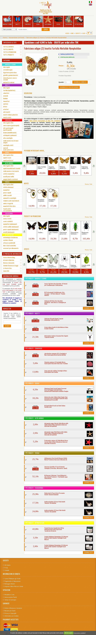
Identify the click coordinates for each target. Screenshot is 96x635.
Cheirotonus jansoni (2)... (63, 233)
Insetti (17, 20)
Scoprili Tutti (88, 308)
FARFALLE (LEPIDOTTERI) (66, 54)
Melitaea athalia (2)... (63, 167)
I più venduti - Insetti (32, 313)
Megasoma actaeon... (85, 233)
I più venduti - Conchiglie (33, 348)
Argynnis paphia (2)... (52, 167)
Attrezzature (78, 20)
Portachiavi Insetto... (30, 200)
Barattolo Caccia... (73, 167)
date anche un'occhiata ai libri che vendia (43, 121)
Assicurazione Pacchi (11, 597)
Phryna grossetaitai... (64, 266)
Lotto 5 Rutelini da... (53, 233)
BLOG (84, 33)
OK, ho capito (68, 633)
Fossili (58, 20)
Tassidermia (68, 20)
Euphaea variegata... (74, 266)
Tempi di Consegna (10, 600)
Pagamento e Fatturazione (12, 581)
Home (72, 33)
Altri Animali (48, 20)
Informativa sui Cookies (11, 616)
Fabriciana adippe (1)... (85, 167)
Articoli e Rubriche (8, 260)
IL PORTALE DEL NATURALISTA (12, 254)
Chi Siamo (7, 565)
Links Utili (6, 271)
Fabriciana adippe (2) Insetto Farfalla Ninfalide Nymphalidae (46, 38)
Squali (38, 20)
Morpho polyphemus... (53, 266)
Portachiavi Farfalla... (52, 200)
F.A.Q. (6, 568)
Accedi (67, 33)
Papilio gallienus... (30, 266)
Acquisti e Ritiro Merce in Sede (14, 586)
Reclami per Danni (10, 611)
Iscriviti (7, 326)
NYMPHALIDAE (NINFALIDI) (67, 57)
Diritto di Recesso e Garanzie (13, 608)
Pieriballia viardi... (41, 266)
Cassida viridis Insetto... (86, 266)
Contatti (78, 33)
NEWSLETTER (7, 309)
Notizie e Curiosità (8, 263)
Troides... (41, 232)
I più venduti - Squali (32, 383)
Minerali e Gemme (7, 20)
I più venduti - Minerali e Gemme (35, 279)
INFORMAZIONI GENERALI (10, 276)
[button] (25, 165)
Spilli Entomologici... (31, 167)
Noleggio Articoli (10, 584)
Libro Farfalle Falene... (42, 167)
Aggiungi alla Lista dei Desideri (69, 87)
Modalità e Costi (9, 594)
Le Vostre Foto (7, 268)
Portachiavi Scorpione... (41, 200)
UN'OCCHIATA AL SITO (9, 43)
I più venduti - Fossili (32, 453)
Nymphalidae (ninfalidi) (16, 38)
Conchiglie (27, 20)
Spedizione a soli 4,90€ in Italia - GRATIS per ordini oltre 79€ (51, 42)
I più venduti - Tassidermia (34, 488)
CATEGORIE (6, 60)
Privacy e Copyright (10, 613)
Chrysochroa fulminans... (74, 233)
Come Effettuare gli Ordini (12, 578)
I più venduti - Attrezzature (34, 523)
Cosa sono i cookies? (80, 633)
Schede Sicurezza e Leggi (10, 265)
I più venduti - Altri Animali (34, 418)
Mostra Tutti (88, 184)
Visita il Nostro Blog (9, 257)
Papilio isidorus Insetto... (31, 233)
